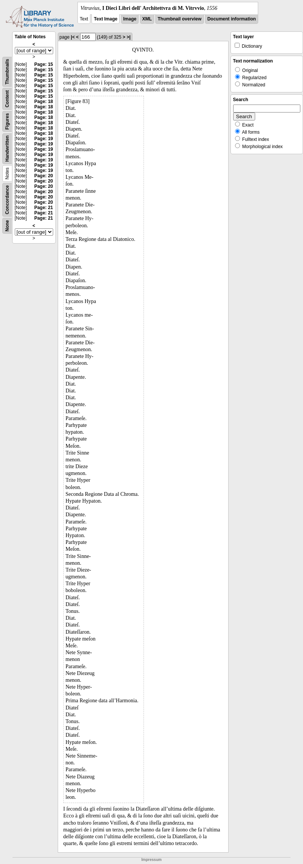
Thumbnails (7, 71)
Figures (7, 121)
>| (128, 37)
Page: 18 (43, 101)
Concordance (7, 199)
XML (147, 19)
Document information (231, 19)
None (7, 225)
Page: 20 (43, 175)
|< (73, 37)
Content (7, 98)
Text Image (105, 19)
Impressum (151, 860)
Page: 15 (43, 64)
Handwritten (7, 149)
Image (130, 19)
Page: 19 (43, 138)
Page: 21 (43, 207)
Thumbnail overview (179, 19)
